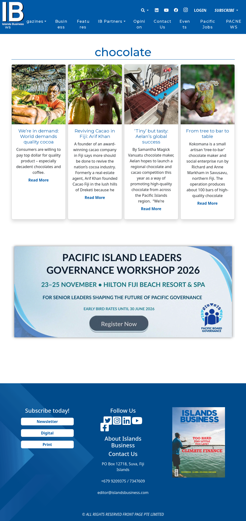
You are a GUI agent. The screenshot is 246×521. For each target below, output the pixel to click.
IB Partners (110, 21)
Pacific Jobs (207, 24)
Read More (38, 180)
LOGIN (200, 10)
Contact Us (162, 24)
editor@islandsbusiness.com (122, 492)
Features (83, 24)
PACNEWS (233, 24)
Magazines (31, 21)
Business (61, 24)
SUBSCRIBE (225, 10)
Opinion (139, 24)
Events (184, 24)
